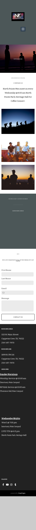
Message (5, 332)
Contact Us (18, 351)
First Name (6, 304)
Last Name (6, 312)
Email (4, 322)
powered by (18, 527)
